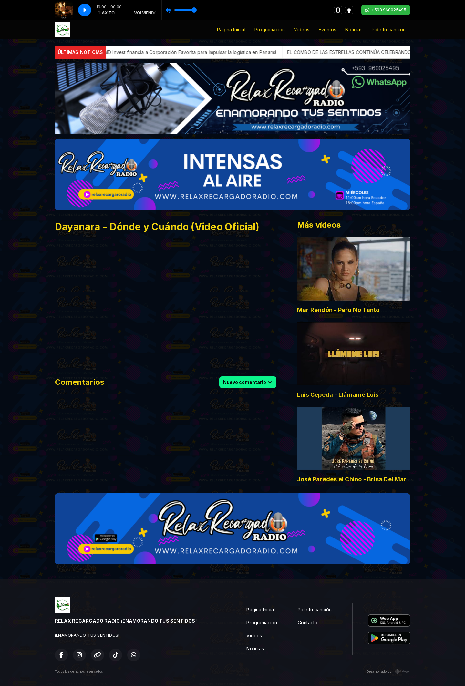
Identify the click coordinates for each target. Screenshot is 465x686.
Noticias (354, 29)
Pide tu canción (389, 29)
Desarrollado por (388, 671)
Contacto (308, 622)
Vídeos (301, 29)
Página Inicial (231, 29)
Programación (269, 29)
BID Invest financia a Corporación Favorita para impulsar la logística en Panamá (210, 52)
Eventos (327, 29)
